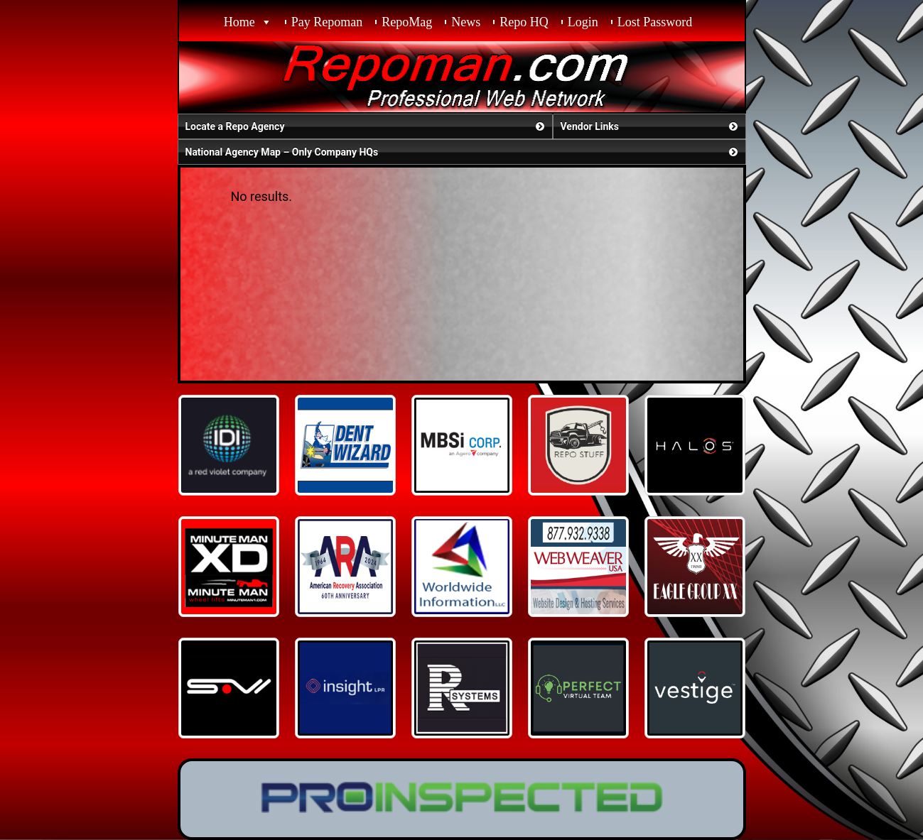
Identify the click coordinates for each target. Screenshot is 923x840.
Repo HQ (524, 22)
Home (239, 22)
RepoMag (407, 22)
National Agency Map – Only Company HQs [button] (462, 152)
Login (583, 22)
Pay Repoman (327, 22)
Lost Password (655, 22)
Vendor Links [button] (650, 126)
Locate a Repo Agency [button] (366, 126)
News (465, 22)
